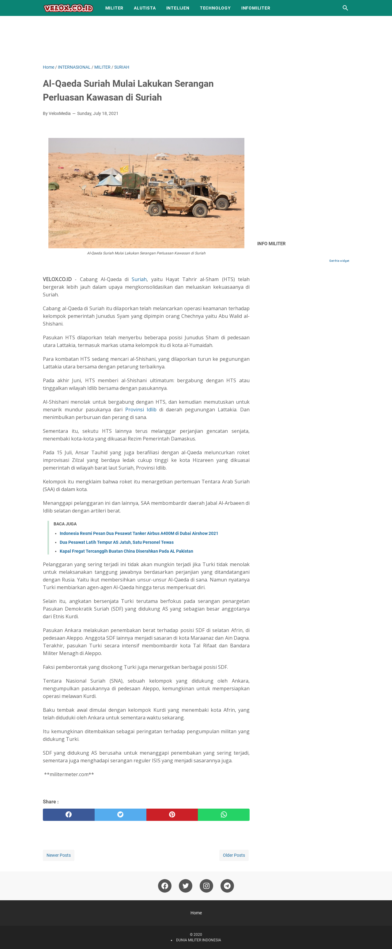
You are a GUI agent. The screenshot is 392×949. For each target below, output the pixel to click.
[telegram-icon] (227, 886)
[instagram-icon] (206, 886)
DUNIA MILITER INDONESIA (198, 940)
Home (196, 912)
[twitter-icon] (185, 886)
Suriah (139, 279)
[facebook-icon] (165, 886)
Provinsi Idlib (140, 409)
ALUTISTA (145, 8)
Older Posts (234, 855)
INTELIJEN (178, 8)
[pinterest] (172, 815)
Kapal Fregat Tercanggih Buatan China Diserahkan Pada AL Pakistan (126, 551)
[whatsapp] (224, 815)
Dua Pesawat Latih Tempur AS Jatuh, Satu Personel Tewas (117, 542)
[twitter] (120, 815)
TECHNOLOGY (215, 8)
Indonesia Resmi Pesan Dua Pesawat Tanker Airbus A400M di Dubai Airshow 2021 (139, 533)
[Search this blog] (345, 8)
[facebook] (69, 815)
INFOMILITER (255, 8)
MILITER (114, 8)
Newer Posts (59, 855)
